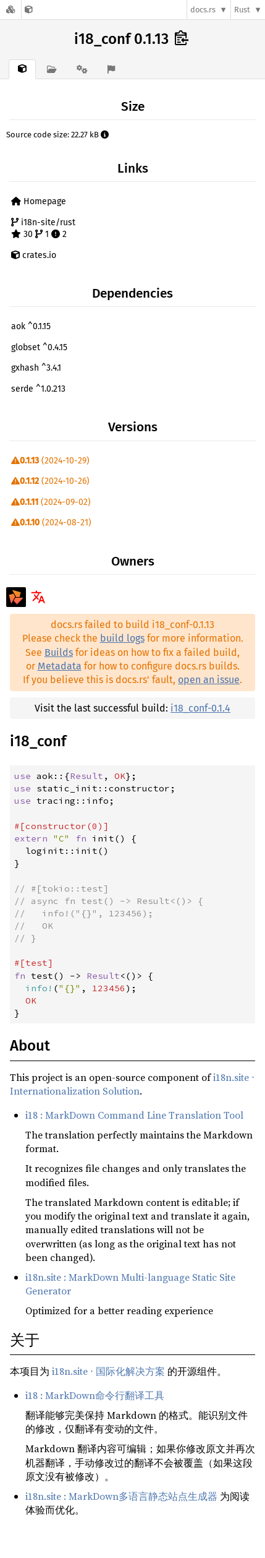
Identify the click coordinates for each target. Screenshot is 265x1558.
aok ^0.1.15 (31, 326)
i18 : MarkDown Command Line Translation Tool (134, 1115)
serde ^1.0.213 (38, 389)
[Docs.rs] (10, 9)
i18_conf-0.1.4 (200, 708)
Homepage (38, 201)
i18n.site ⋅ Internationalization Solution (132, 1084)
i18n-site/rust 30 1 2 (43, 228)
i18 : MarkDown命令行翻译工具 (94, 1395)
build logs (122, 638)
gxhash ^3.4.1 (36, 368)
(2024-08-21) (51, 522)
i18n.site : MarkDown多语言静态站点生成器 (121, 1496)
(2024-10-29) (50, 460)
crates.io (33, 255)
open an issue (209, 680)
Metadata (60, 666)
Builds (58, 652)
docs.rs (203, 9)
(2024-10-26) (50, 481)
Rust (242, 9)
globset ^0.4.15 (39, 347)
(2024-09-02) (51, 502)
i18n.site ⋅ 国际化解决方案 (108, 1371)
